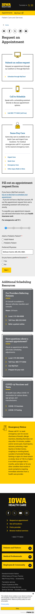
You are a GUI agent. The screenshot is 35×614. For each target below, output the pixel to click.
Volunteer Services (20, 590)
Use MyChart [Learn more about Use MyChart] (13, 366)
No (5, 264)
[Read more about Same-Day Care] (17, 125)
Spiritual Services (7, 590)
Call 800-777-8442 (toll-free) (17, 113)
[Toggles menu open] (32, 5)
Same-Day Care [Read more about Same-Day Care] (17, 133)
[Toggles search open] (29, 5)
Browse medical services (19, 531)
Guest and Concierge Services (11, 587)
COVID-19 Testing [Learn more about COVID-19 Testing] (15, 410)
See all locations (16, 524)
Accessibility (20, 579)
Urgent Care (12, 157)
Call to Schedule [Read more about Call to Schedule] (17, 96)
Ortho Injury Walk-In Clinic (16, 169)
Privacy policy (5, 604)
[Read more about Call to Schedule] (17, 89)
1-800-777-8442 (17, 537)
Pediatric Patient (10, 243)
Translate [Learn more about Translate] (22, 5)
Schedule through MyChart (17, 76)
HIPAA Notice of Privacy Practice (12, 576)
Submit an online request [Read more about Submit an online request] (17, 62)
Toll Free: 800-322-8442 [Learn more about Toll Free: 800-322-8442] (17, 320)
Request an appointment (19, 520)
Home (7, 25)
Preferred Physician (9, 247)
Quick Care (11, 161)
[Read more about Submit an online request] (17, 55)
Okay (17, 608)
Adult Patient (9, 239)
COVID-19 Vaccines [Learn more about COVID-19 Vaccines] (15, 406)
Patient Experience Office (10, 584)
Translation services (8, 582)
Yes (5, 261)
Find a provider (15, 527)
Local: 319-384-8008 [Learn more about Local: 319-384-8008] (16, 316)
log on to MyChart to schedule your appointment (15, 196)
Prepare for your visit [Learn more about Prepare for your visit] (16, 370)
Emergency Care (13, 165)
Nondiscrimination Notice (10, 574)
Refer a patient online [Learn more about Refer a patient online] (16, 324)
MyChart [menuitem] (17, 13)
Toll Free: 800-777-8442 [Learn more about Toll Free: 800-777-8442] (17, 362)
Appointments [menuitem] (7, 13)
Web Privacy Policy (8, 579)
